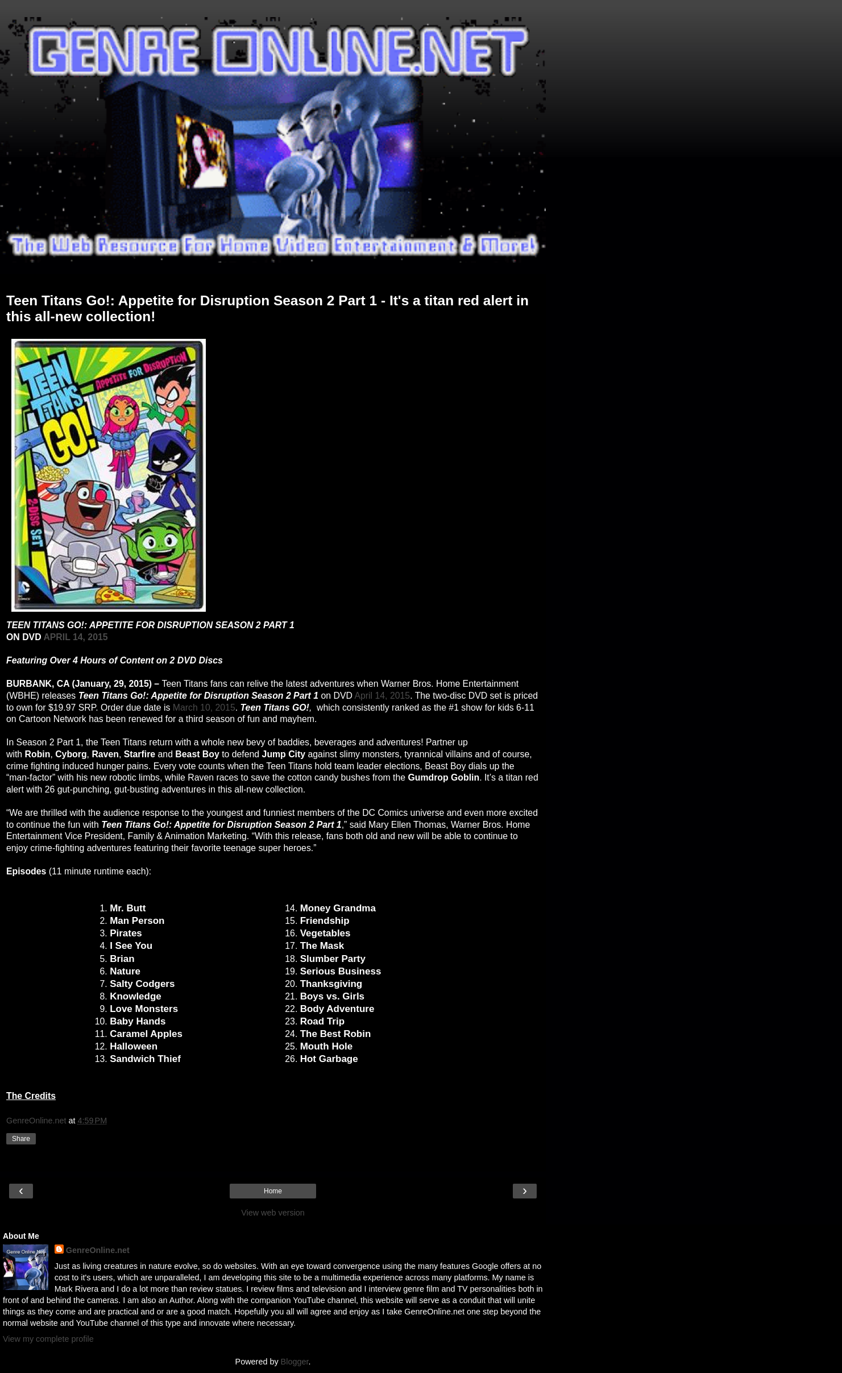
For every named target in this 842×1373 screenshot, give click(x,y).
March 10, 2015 (204, 707)
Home (273, 1191)
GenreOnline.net (98, 1250)
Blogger (295, 1361)
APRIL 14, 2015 (75, 637)
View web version (273, 1212)
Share (21, 1139)
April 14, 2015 (382, 695)
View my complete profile (48, 1338)
